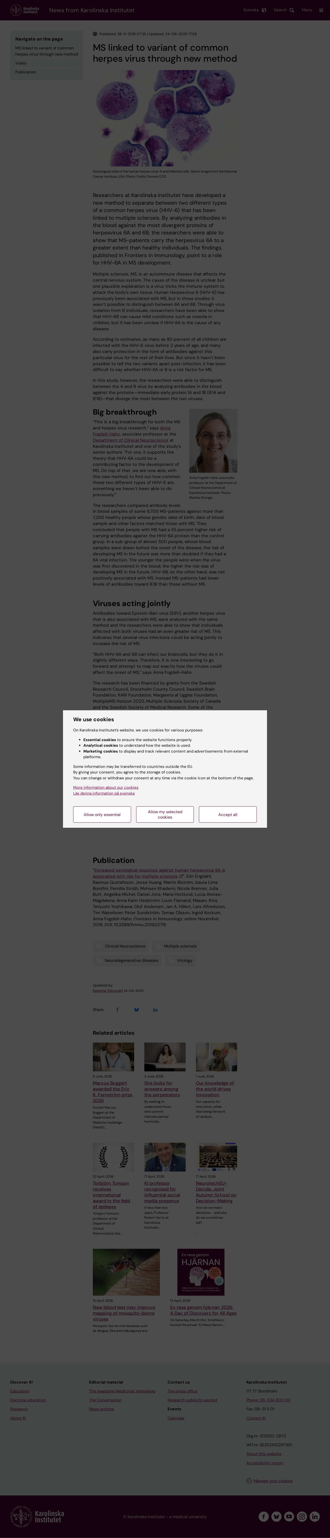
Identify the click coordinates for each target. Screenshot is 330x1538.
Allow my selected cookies (165, 814)
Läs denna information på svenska (104, 793)
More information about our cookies (105, 787)
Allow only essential (102, 814)
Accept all (227, 814)
